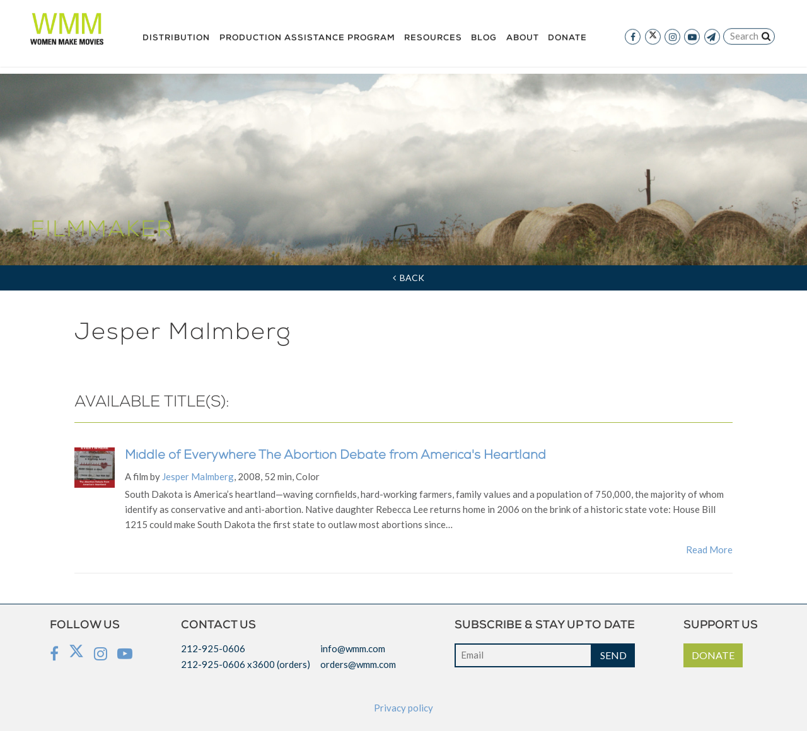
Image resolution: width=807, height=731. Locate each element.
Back (408, 277)
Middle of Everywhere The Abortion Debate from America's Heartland (335, 456)
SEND (613, 655)
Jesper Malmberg (198, 476)
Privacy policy (403, 707)
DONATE (713, 655)
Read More (709, 549)
